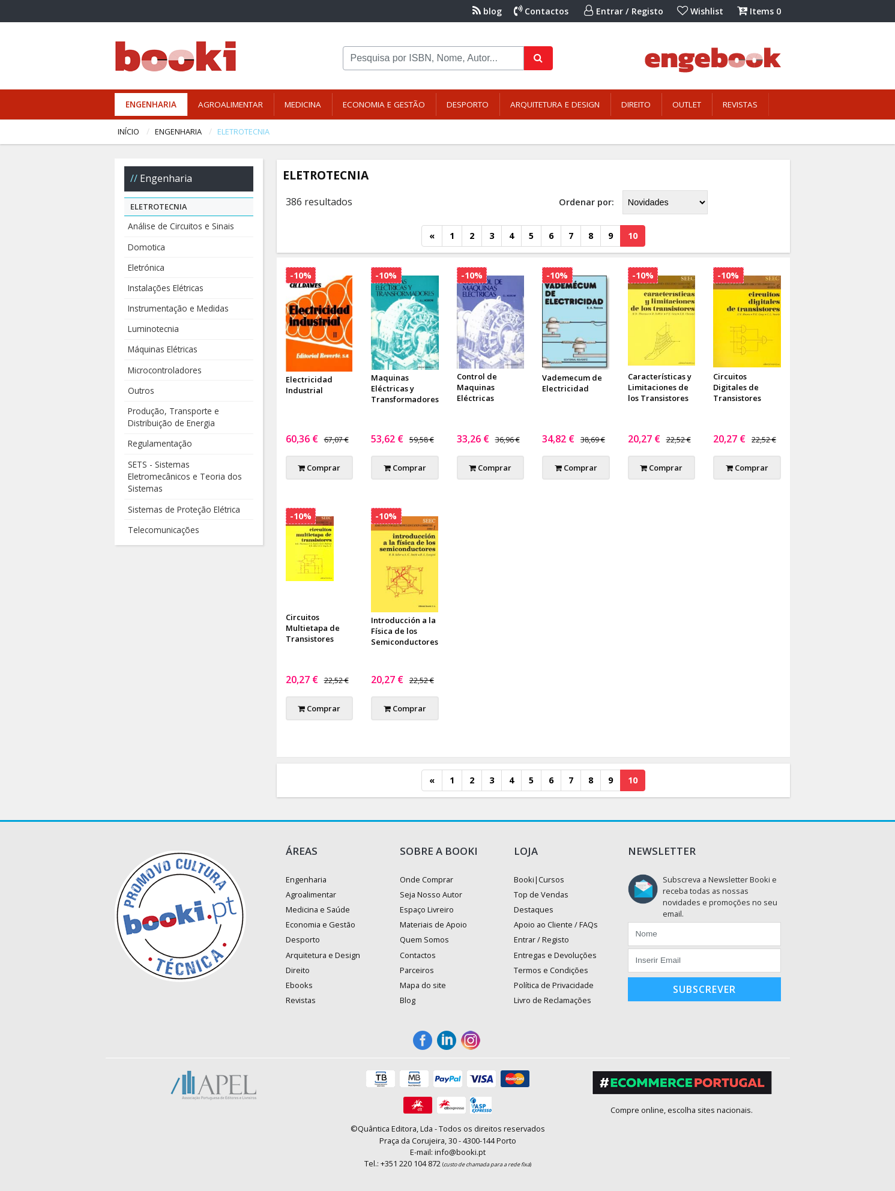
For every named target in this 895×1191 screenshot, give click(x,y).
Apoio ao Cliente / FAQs (556, 924)
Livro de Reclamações (552, 1000)
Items (759, 11)
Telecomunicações (163, 529)
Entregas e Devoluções (555, 955)
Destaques (533, 909)
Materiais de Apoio (433, 924)
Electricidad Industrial (309, 385)
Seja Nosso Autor (431, 894)
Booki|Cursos (539, 879)
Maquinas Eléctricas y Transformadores (405, 388)
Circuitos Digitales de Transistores (737, 387)
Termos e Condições (551, 970)
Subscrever (704, 989)
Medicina (303, 104)
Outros (141, 390)
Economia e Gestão (384, 104)
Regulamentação (160, 443)
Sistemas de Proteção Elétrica (184, 509)
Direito (636, 104)
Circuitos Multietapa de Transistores (313, 628)
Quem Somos (424, 939)
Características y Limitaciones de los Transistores (660, 387)
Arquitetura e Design (555, 104)
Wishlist (700, 11)
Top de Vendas (541, 894)
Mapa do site (423, 985)
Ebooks (299, 985)
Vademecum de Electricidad (572, 383)
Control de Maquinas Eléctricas (477, 387)
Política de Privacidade (554, 985)
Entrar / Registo (623, 11)
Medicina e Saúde (318, 909)
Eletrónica (146, 267)
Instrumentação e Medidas (178, 308)
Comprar (319, 467)
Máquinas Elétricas (162, 349)
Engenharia (150, 104)
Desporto (468, 104)
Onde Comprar (426, 879)
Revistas (740, 104)
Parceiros (417, 970)
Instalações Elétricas (165, 288)
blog (487, 11)
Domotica (146, 247)
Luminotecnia (153, 328)
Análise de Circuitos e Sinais (181, 226)
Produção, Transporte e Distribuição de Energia (173, 417)
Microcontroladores (165, 370)
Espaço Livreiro (427, 909)
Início (128, 131)
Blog (407, 1000)
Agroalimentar (230, 104)
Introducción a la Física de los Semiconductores (404, 631)
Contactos (541, 11)
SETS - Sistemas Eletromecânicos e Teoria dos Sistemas (185, 477)
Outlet (686, 104)
